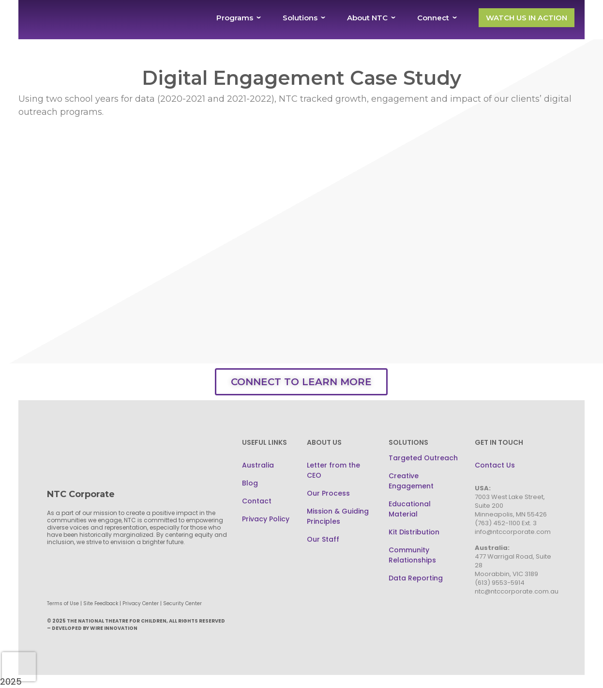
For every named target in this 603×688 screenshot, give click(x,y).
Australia (258, 465)
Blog (250, 483)
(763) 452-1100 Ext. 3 (506, 523)
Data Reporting (416, 578)
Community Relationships (412, 555)
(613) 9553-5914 (500, 582)
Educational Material (410, 509)
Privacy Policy (265, 519)
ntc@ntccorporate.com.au (516, 591)
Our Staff (323, 539)
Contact (256, 501)
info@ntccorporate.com (513, 531)
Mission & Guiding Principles (338, 516)
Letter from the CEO (333, 470)
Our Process (328, 493)
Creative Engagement (411, 481)
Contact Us (495, 465)
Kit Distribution (414, 532)
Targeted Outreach (423, 458)
